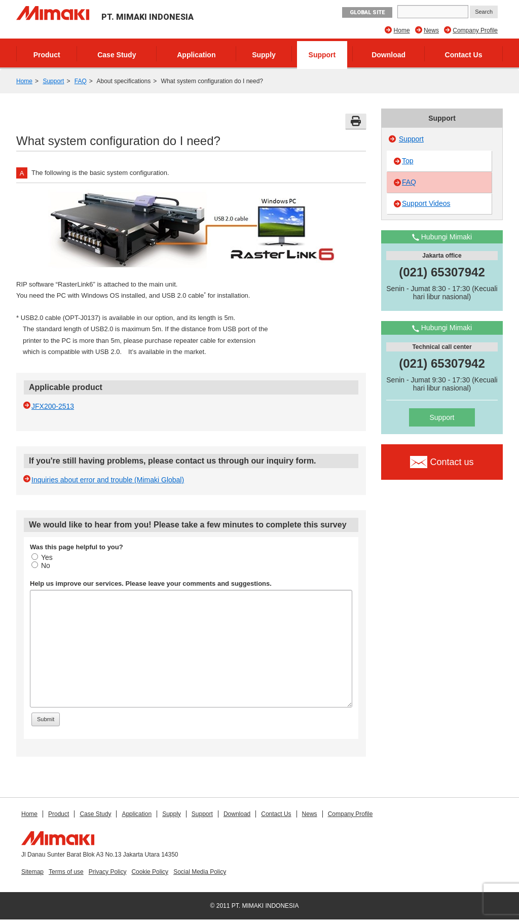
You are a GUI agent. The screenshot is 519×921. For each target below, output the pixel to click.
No (40, 565)
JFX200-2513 (52, 406)
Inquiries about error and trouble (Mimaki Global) (107, 480)
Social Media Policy (199, 871)
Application (196, 55)
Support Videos (426, 203)
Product (46, 55)
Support (322, 55)
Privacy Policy (108, 871)
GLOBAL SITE (367, 12)
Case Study (116, 55)
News (431, 30)
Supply (264, 55)
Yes (42, 557)
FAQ (81, 81)
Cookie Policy (149, 871)
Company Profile (475, 30)
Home (402, 30)
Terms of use (66, 871)
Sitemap (32, 871)
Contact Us (464, 55)
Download (388, 55)
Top (408, 161)
